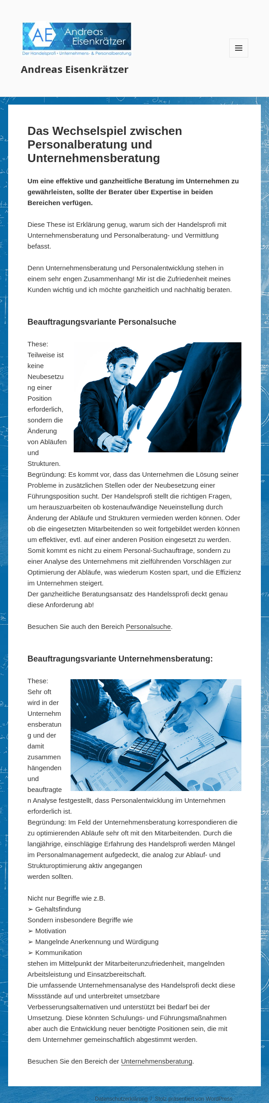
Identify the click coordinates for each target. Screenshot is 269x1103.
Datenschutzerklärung (121, 1099)
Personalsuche (148, 626)
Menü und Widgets (239, 57)
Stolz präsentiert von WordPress (193, 1099)
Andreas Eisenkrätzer (74, 69)
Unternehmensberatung (157, 1061)
